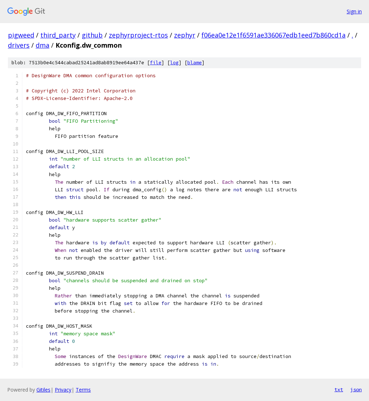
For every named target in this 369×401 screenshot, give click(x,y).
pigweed (21, 35)
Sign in (354, 11)
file (155, 63)
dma (42, 45)
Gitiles (43, 389)
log (174, 63)
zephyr (184, 35)
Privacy (63, 389)
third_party (58, 35)
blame (194, 63)
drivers (19, 45)
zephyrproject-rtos (138, 35)
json (356, 389)
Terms (83, 389)
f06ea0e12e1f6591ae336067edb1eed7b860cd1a (273, 35)
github (92, 35)
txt (338, 389)
